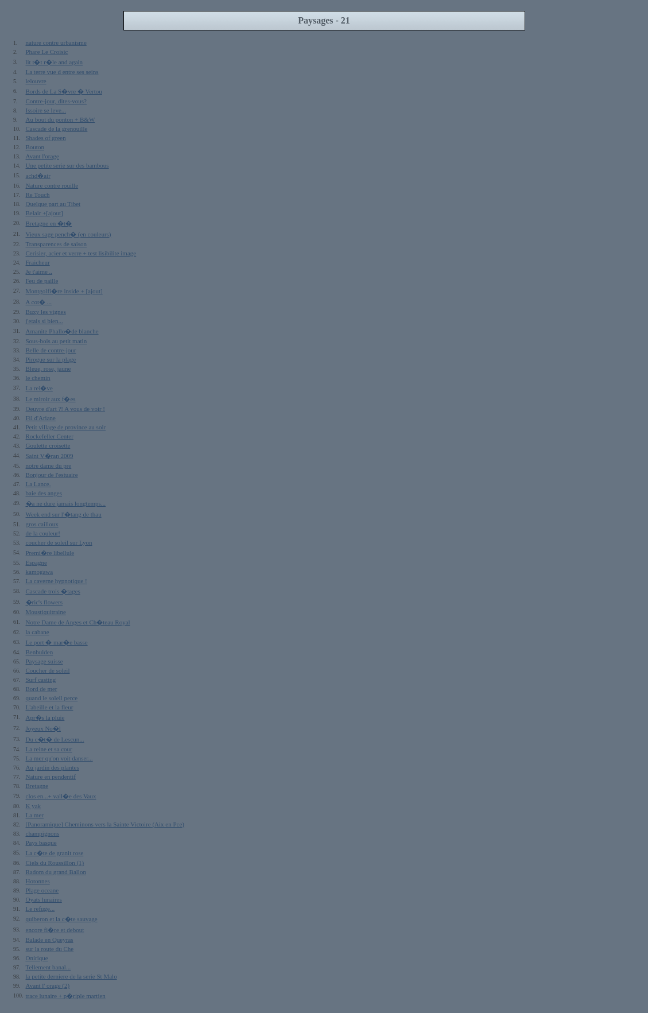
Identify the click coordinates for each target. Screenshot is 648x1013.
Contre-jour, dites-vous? (56, 101)
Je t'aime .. (39, 271)
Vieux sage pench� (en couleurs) (68, 234)
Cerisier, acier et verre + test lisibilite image (81, 253)
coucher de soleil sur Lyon (59, 542)
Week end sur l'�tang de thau (64, 514)
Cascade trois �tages (53, 591)
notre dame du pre (49, 465)
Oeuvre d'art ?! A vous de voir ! (66, 408)
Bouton (35, 146)
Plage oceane (42, 890)
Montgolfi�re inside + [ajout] (64, 291)
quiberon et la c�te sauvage (62, 918)
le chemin (38, 377)
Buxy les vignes (46, 311)
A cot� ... (39, 301)
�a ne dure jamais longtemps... (66, 503)
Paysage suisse (44, 661)
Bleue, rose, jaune (48, 368)
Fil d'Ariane (41, 417)
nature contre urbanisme (56, 42)
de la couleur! (43, 533)
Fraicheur (38, 262)
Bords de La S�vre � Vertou (64, 91)
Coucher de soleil (48, 670)
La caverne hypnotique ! (56, 580)
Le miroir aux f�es (51, 398)
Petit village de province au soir (66, 427)
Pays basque (41, 842)
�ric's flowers (44, 602)
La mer (35, 815)
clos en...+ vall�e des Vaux (61, 796)
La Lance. (38, 483)
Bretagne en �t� (49, 223)
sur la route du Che (50, 948)
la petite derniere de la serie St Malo (71, 976)
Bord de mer (41, 688)
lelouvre (36, 80)
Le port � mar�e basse (57, 642)
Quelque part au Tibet (53, 203)
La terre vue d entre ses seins (62, 71)
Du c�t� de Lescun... (55, 739)
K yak (33, 805)
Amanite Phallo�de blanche (62, 331)
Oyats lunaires (44, 899)
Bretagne (37, 785)
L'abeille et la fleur (49, 707)
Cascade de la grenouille (57, 128)
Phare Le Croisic (47, 51)
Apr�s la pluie (45, 717)
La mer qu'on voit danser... (59, 758)
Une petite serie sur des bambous (67, 165)
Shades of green (46, 137)
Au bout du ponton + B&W (60, 119)
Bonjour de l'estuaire (52, 474)
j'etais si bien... (44, 320)
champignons (43, 833)
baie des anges (44, 493)
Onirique (37, 957)
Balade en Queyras (49, 939)
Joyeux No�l (43, 728)
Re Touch (38, 194)
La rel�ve (39, 388)
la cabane (37, 631)
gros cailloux (42, 524)
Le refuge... (40, 908)
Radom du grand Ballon (56, 871)
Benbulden (39, 652)
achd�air (38, 175)
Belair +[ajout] (44, 212)
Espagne (36, 562)
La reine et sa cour (49, 749)
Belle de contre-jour (51, 350)
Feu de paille (42, 280)
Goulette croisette (48, 445)
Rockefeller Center (49, 436)
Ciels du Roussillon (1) (55, 862)
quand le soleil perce (52, 697)
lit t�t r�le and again (54, 62)
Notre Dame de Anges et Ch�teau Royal (78, 622)
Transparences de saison (56, 243)
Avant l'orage (42, 156)
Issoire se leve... (46, 110)
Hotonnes (38, 881)
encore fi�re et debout (55, 929)
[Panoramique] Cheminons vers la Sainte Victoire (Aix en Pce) (105, 824)
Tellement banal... (48, 967)
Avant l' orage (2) (48, 985)
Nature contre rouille (52, 185)
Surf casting (41, 679)
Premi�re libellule (50, 552)
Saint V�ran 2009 (49, 455)
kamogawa (39, 571)
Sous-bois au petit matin (56, 340)
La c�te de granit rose (55, 852)
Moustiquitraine (46, 611)
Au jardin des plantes (52, 767)
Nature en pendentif (51, 776)
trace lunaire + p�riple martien (66, 995)
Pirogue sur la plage (51, 359)
